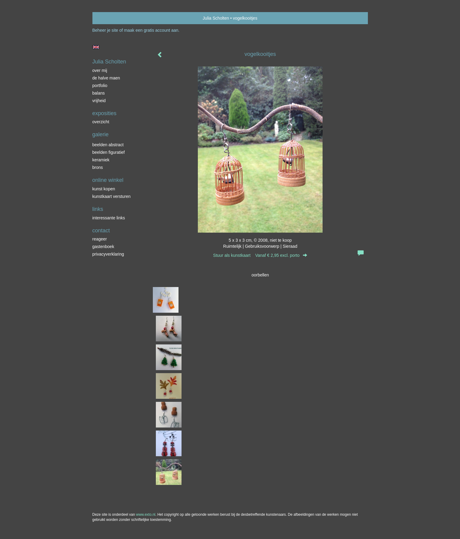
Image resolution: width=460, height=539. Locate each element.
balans (98, 93)
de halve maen (106, 78)
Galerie (100, 134)
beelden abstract (108, 144)
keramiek (101, 159)
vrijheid (99, 100)
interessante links (108, 217)
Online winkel (108, 180)
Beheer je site (105, 30)
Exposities (104, 113)
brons (97, 167)
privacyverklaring (108, 254)
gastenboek (103, 246)
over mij (99, 70)
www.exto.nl (145, 514)
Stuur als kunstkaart (260, 255)
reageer (99, 239)
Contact (101, 231)
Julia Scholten (216, 18)
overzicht (100, 121)
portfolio (100, 85)
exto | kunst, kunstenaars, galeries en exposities (109, 18)
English (95, 47)
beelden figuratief (108, 152)
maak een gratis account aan (151, 30)
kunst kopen (103, 188)
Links (97, 209)
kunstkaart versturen (111, 196)
